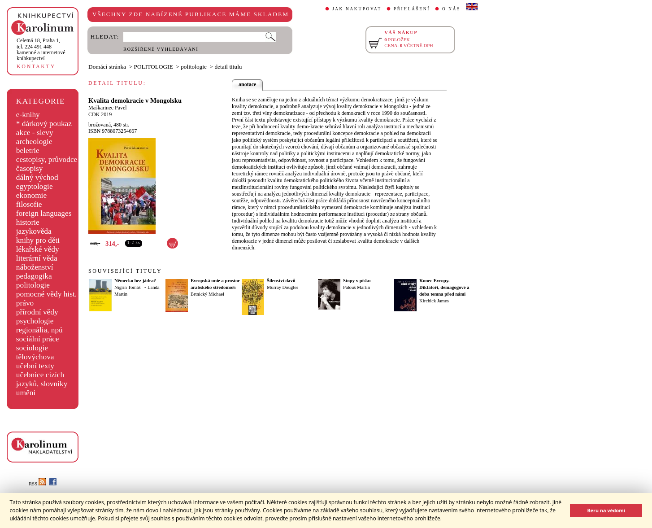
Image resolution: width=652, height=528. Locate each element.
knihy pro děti (38, 240)
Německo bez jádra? (135, 280)
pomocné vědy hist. (46, 294)
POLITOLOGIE (153, 66)
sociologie (32, 348)
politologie (33, 285)
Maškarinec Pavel (107, 108)
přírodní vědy (37, 312)
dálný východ (37, 177)
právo (25, 303)
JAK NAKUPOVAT (357, 9)
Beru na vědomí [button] (606, 510)
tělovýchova (35, 357)
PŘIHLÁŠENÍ (412, 9)
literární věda (36, 258)
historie (27, 222)
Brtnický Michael (207, 294)
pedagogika (34, 276)
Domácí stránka (107, 66)
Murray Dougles (282, 287)
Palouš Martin (356, 287)
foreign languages (44, 213)
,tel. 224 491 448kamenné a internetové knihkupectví (41, 49)
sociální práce (37, 339)
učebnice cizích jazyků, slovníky (42, 379)
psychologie (35, 321)
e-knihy (28, 114)
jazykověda (34, 231)
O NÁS (451, 9)
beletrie (27, 150)
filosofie (29, 204)
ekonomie (31, 195)
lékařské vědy (37, 249)
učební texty (35, 366)
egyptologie (34, 186)
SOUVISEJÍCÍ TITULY (125, 271)
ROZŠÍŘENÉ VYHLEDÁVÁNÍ (160, 49)
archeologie (34, 141)
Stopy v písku (357, 280)
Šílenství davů (281, 280)
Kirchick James (434, 300)
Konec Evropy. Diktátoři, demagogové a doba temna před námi (444, 287)
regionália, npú (39, 330)
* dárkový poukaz (44, 123)
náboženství (34, 267)
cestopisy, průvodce (47, 159)
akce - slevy (34, 132)
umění (25, 392)
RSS (37, 483)
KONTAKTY (36, 66)
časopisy (29, 168)
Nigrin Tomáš (127, 287)
